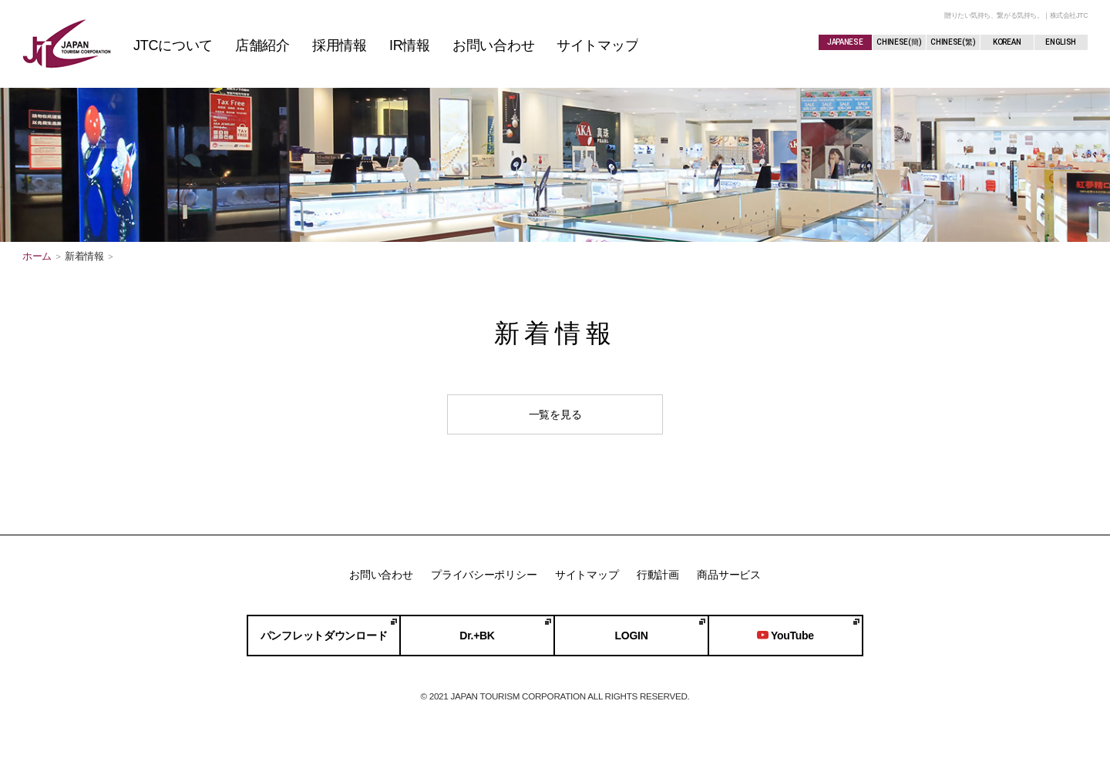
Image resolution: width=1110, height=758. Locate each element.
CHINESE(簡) (898, 42)
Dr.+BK (476, 635)
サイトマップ (586, 574)
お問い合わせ (380, 574)
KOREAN (1007, 42)
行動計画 (658, 574)
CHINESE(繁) (952, 42)
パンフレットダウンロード (324, 635)
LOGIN (631, 635)
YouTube (785, 635)
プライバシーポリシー (483, 574)
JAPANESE (845, 42)
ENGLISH (1060, 42)
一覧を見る (555, 414)
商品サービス (728, 574)
